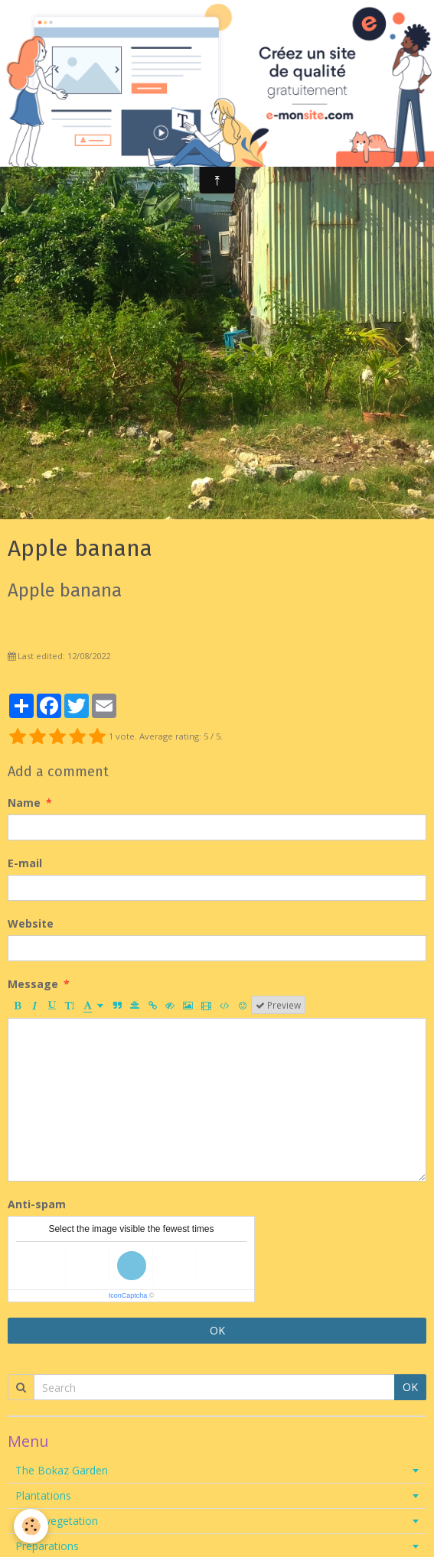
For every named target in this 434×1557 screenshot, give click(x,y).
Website (31, 923)
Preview (278, 1005)
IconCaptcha (128, 1295)
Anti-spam (37, 1204)
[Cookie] (31, 1526)
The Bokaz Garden (61, 1470)
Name (24, 802)
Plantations (43, 1495)
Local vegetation (56, 1520)
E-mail (25, 863)
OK (217, 1330)
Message (33, 984)
